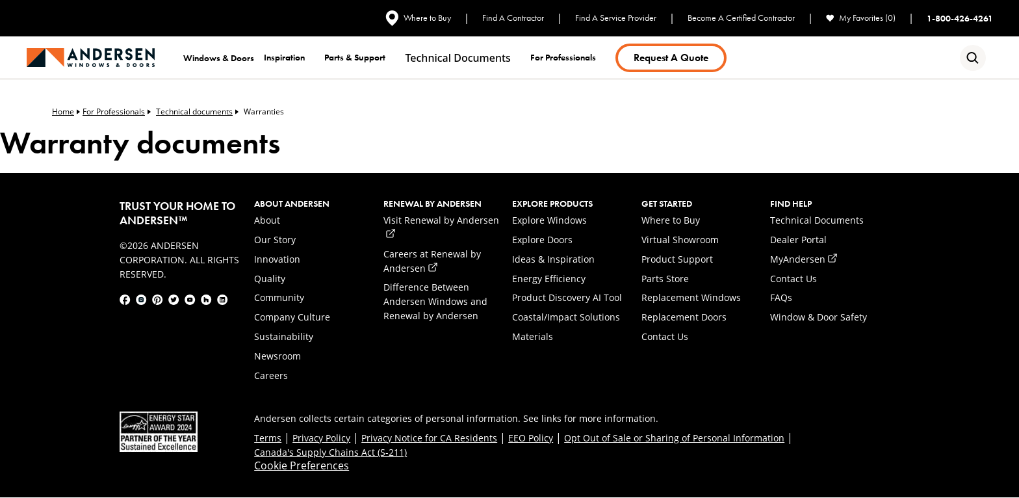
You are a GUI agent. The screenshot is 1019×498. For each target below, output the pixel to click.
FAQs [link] (781, 297)
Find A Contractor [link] (513, 17)
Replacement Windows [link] (691, 297)
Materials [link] (532, 336)
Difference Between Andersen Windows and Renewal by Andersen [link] (435, 301)
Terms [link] (267, 438)
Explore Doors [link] (542, 239)
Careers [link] (271, 375)
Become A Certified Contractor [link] (741, 17)
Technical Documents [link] (817, 220)
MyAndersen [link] (803, 259)
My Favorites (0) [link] (861, 17)
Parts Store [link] (665, 278)
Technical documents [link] (457, 58)
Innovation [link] (277, 259)
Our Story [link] (275, 239)
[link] (91, 57)
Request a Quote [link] (671, 57)
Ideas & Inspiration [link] (553, 259)
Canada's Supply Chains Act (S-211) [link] (330, 452)
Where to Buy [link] (418, 18)
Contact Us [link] (664, 336)
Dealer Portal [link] (798, 239)
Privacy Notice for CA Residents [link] (429, 438)
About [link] (267, 220)
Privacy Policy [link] (321, 438)
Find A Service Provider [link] (615, 17)
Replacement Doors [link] (684, 317)
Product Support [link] (677, 259)
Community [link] (279, 297)
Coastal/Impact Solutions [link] (566, 317)
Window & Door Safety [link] (818, 317)
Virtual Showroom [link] (680, 239)
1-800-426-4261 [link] (960, 18)
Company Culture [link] (292, 317)
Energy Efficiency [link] (549, 278)
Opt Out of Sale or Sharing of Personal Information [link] (674, 438)
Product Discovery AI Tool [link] (567, 297)
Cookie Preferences (301, 465)
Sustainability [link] (283, 336)
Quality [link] (269, 278)
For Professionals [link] (117, 111)
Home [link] (66, 111)
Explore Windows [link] (549, 220)
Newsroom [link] (277, 356)
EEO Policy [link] (530, 438)
